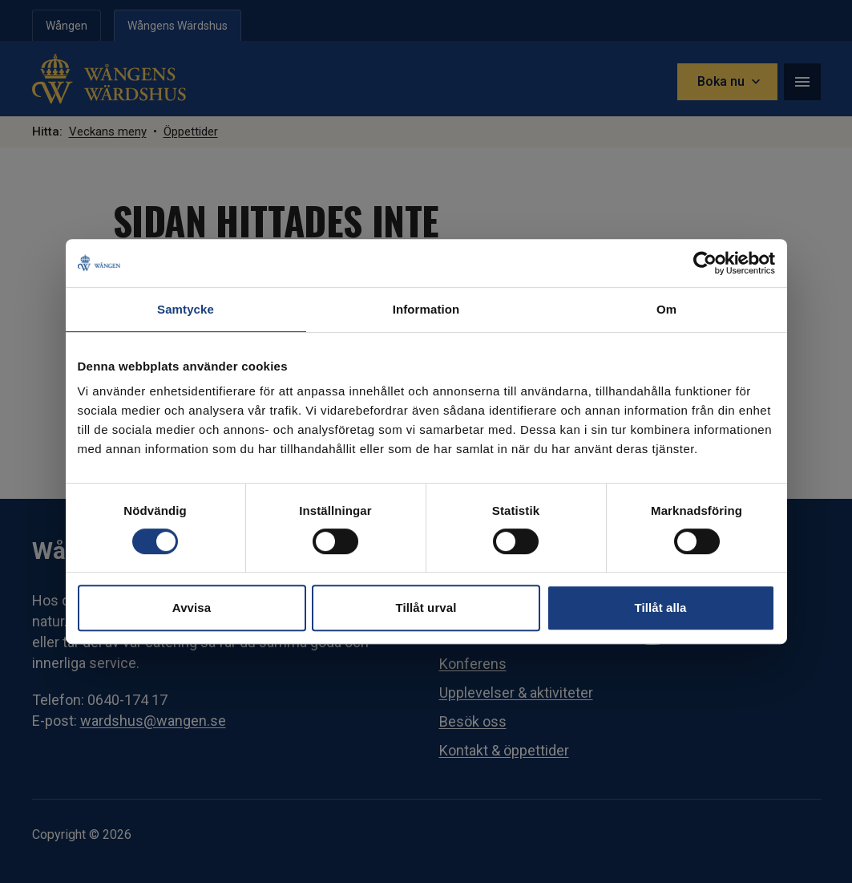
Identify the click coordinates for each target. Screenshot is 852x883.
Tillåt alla (660, 607)
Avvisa (191, 607)
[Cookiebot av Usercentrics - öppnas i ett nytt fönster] (705, 263)
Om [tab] (666, 309)
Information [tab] (426, 309)
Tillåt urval (426, 607)
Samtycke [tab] (185, 309)
